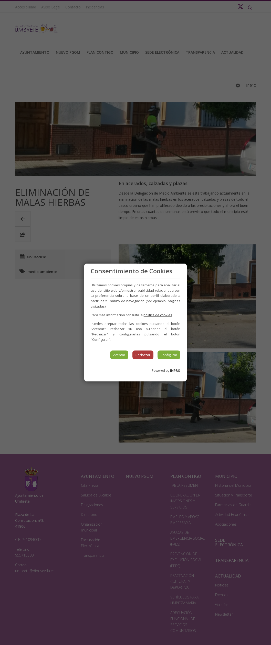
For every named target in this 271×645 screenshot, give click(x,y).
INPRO (175, 370)
